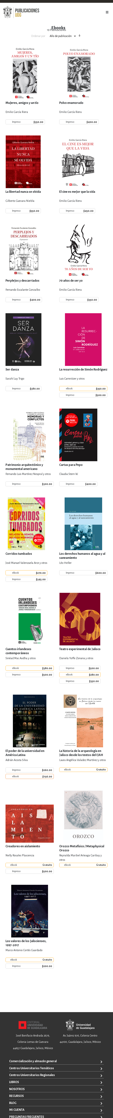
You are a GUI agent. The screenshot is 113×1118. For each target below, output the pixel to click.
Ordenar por (38, 36)
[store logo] (21, 12)
